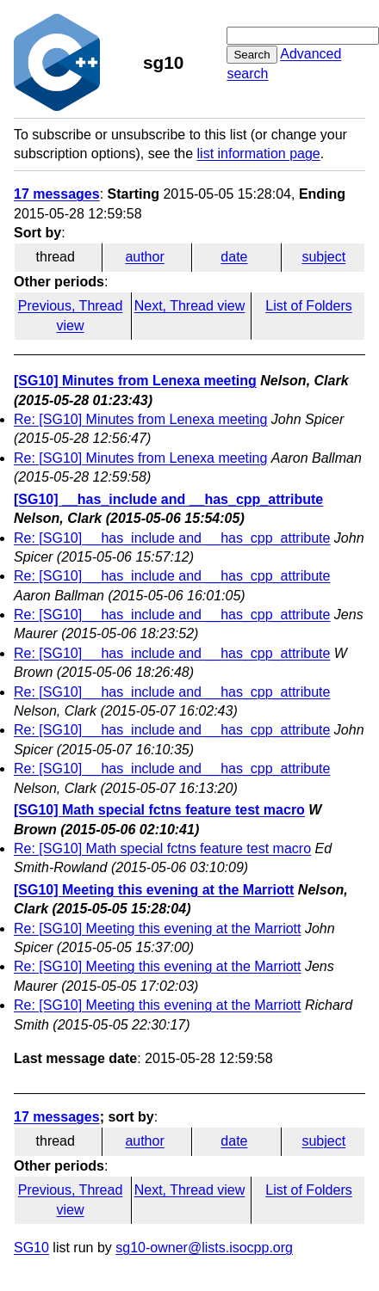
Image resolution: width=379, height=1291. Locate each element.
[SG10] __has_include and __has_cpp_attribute (168, 499)
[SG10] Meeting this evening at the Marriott (154, 889)
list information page (258, 153)
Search (251, 54)
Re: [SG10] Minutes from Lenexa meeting (140, 419)
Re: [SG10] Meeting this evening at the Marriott (157, 928)
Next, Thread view (189, 305)
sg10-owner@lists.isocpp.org (204, 1247)
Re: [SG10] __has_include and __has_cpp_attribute (172, 538)
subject (323, 256)
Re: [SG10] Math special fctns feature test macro (162, 848)
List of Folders (308, 305)
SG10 (31, 1247)
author (144, 256)
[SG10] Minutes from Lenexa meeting (135, 380)
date (234, 256)
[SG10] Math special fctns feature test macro (159, 809)
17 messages (57, 194)
